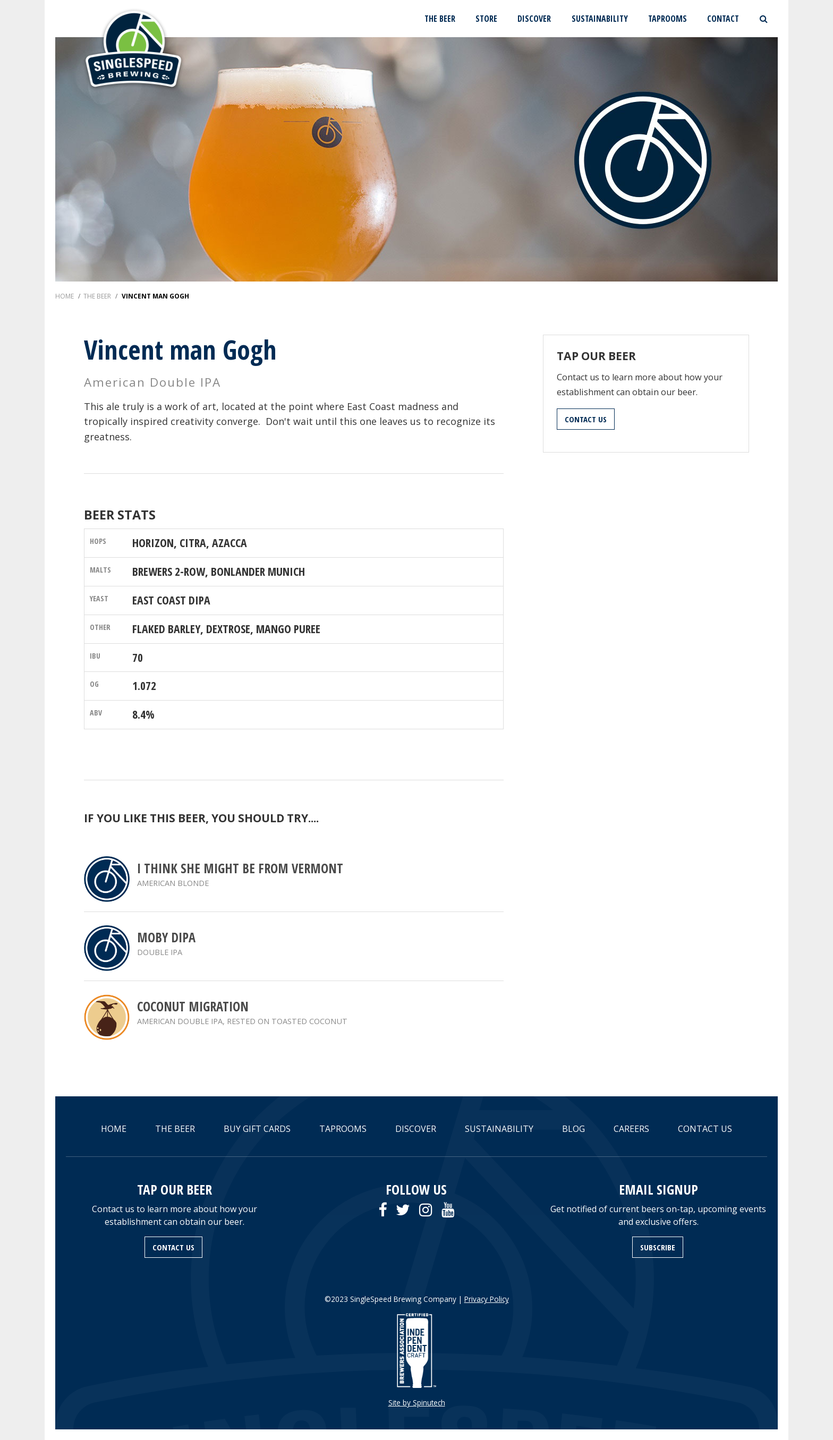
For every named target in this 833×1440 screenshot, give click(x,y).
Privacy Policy (486, 1299)
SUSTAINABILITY (600, 18)
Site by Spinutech (416, 1403)
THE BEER (439, 18)
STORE (486, 18)
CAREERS (631, 1129)
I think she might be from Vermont (240, 868)
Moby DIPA (166, 937)
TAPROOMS (667, 18)
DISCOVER (534, 18)
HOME (113, 1129)
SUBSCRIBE (657, 1247)
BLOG (573, 1129)
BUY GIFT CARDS (257, 1129)
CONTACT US (586, 419)
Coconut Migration (193, 1006)
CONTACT (723, 18)
